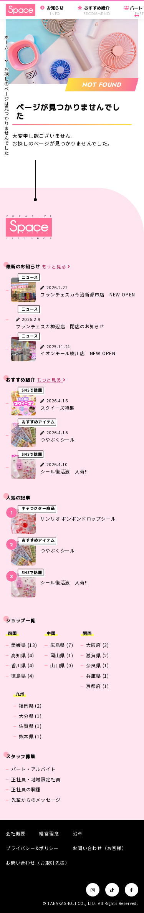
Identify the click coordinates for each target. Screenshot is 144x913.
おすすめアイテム (38, 422)
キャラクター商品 (38, 508)
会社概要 (15, 833)
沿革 (78, 833)
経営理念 (49, 833)
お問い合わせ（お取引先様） (38, 862)
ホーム (6, 42)
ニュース (30, 277)
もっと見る (56, 266)
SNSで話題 (32, 390)
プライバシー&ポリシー (32, 848)
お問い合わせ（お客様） (100, 848)
